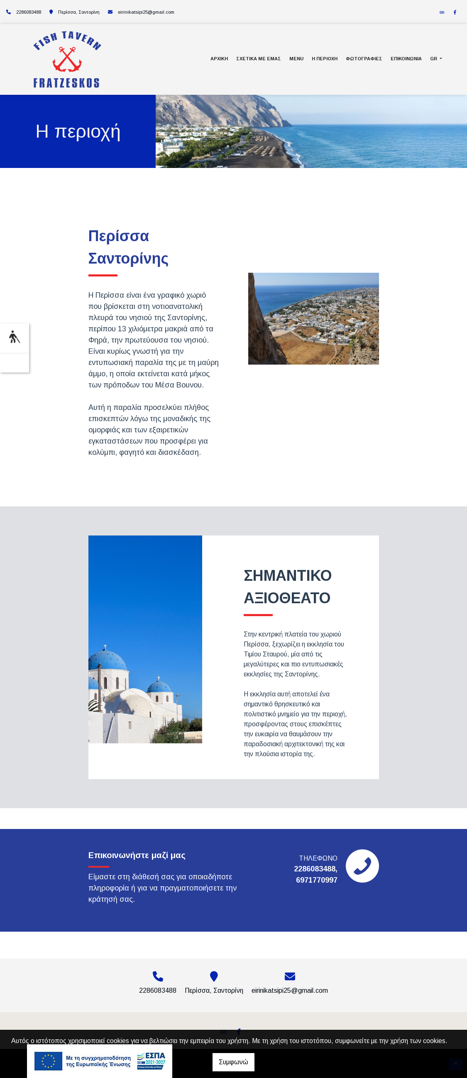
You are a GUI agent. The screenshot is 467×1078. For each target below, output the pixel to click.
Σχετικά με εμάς (258, 58)
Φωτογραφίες (364, 58)
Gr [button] (434, 58)
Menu (296, 58)
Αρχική (219, 58)
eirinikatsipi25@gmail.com (146, 12)
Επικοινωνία (406, 58)
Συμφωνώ (233, 1062)
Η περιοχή (324, 58)
